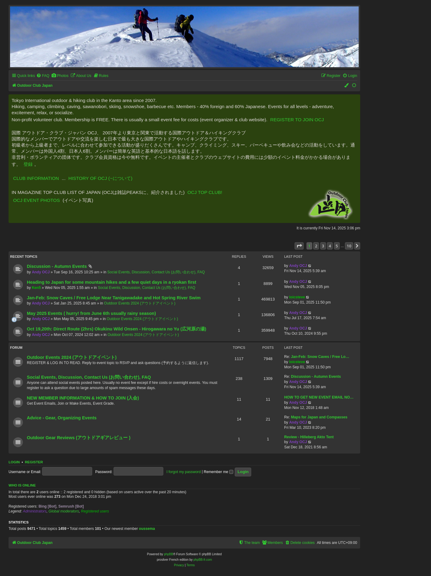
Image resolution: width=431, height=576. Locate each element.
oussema (147, 529)
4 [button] (330, 246)
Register (34, 462)
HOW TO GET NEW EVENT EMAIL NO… (318, 397)
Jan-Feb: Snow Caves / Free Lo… (320, 357)
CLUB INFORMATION (36, 178)
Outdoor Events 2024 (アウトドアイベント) (140, 303)
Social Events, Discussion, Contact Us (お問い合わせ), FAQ (156, 272)
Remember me (218, 472)
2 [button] (316, 246)
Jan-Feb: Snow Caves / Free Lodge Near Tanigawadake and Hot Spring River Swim (114, 297)
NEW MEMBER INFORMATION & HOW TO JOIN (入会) (83, 398)
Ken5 (36, 288)
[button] (299, 246)
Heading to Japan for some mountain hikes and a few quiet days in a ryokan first (111, 282)
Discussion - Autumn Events (57, 266)
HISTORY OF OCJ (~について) (100, 178)
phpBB (168, 554)
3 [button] (323, 246)
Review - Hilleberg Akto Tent (309, 437)
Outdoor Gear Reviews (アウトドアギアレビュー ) (78, 437)
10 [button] (349, 246)
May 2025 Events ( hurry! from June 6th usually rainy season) (91, 313)
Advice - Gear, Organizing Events (61, 417)
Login (14, 462)
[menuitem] (42, 76)
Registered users (95, 511)
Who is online (22, 485)
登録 (28, 164)
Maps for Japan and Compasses (319, 417)
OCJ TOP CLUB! (204, 192)
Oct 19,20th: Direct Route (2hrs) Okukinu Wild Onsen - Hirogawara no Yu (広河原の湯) (116, 328)
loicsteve (297, 297)
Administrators (34, 511)
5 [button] (337, 246)
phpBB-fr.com (203, 559)
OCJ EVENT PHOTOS (36, 200)
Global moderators (64, 511)
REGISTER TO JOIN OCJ (297, 119)
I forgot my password (183, 472)
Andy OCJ (40, 272)
